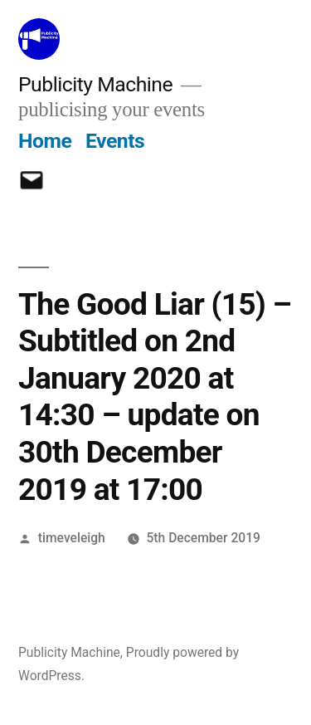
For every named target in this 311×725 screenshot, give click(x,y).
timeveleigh (71, 538)
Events (114, 141)
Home (44, 141)
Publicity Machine (95, 84)
